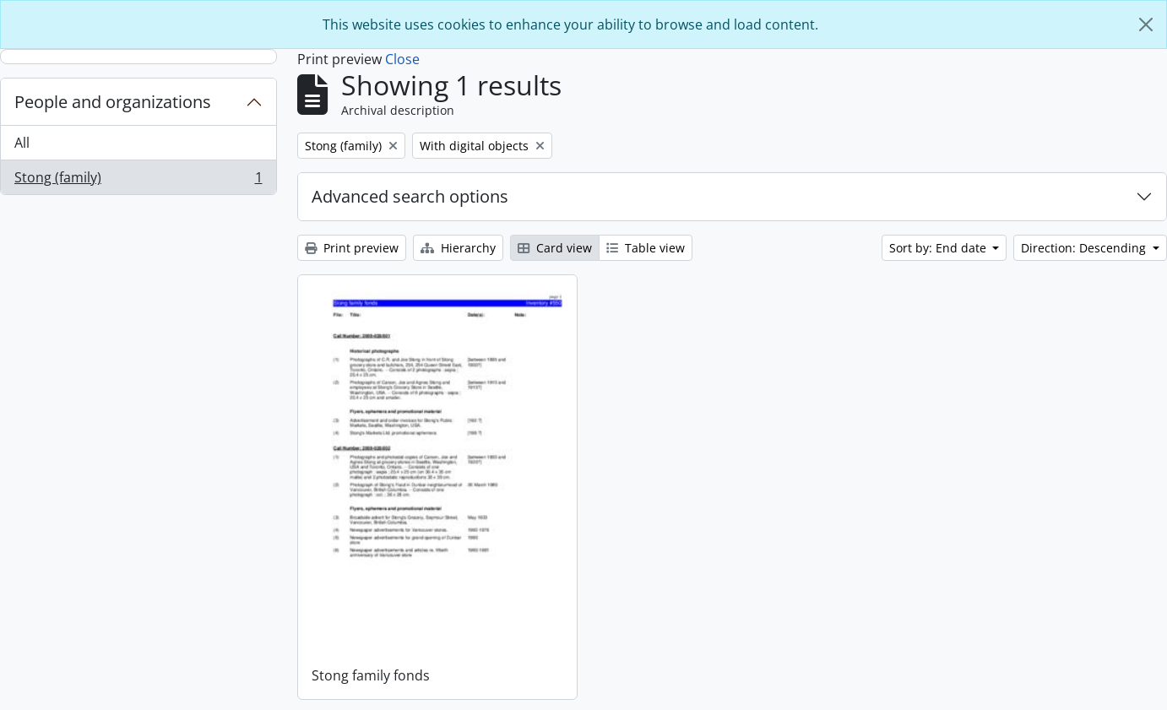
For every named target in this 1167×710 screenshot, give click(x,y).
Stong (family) (138, 180)
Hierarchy (458, 248)
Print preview (352, 248)
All (22, 142)
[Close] (1146, 24)
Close (402, 59)
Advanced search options (410, 196)
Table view (645, 248)
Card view (555, 248)
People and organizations (112, 101)
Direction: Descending (1085, 248)
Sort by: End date (939, 248)
